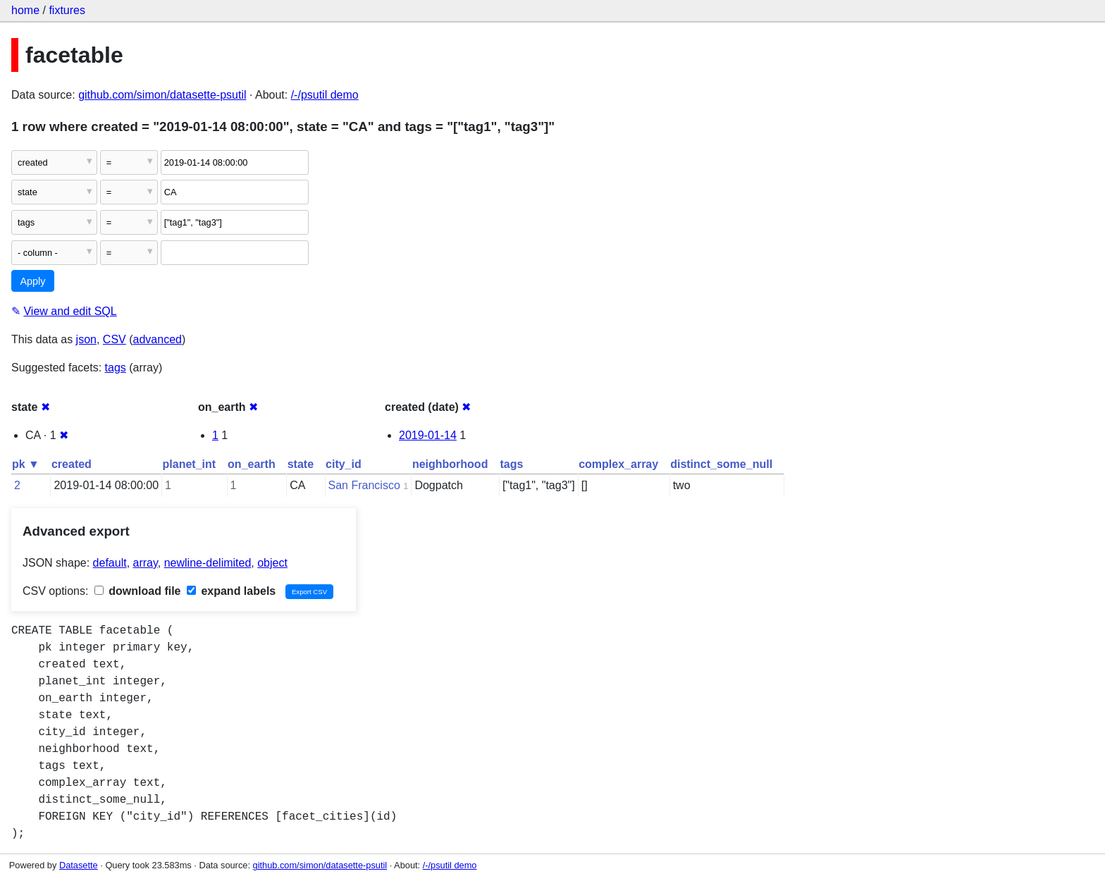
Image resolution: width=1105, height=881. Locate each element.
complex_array (618, 464)
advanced (157, 339)
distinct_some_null (721, 464)
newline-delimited (208, 563)
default (110, 563)
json (86, 339)
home (25, 10)
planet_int (189, 464)
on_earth (252, 464)
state (301, 464)
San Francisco (364, 485)
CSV (114, 339)
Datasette (78, 865)
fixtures (67, 10)
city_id (344, 464)
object (272, 563)
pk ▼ (25, 464)
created (71, 464)
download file (137, 591)
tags (115, 368)
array (145, 563)
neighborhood (450, 464)
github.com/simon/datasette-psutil (162, 95)
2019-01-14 (428, 435)
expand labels (231, 591)
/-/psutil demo (325, 95)
